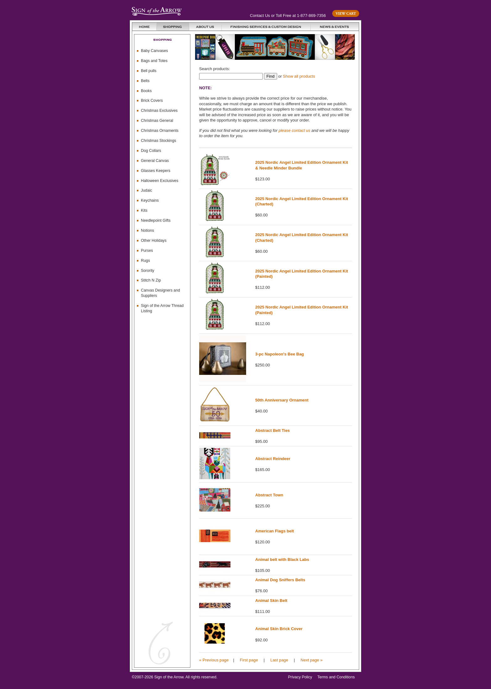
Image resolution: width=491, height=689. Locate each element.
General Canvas (155, 160)
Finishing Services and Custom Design (266, 27)
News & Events (335, 27)
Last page (279, 660)
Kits (144, 210)
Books (146, 91)
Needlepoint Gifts (156, 220)
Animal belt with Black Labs (282, 559)
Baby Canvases (154, 51)
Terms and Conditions (336, 677)
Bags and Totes (154, 61)
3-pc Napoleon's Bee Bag (279, 354)
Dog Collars (151, 150)
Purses (147, 250)
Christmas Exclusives (159, 110)
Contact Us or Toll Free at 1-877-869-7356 (288, 15)
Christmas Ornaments (159, 130)
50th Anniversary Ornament (281, 400)
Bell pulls (148, 71)
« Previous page (214, 660)
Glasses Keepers (155, 170)
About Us (205, 27)
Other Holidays (154, 240)
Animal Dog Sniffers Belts (280, 580)
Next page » (312, 660)
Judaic (146, 190)
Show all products (299, 76)
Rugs (145, 260)
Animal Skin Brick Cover (278, 628)
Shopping (173, 27)
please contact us (294, 130)
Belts (145, 81)
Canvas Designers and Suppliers (160, 293)
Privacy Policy (300, 677)
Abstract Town (269, 495)
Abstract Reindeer (272, 458)
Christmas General (157, 120)
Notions (147, 230)
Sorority (147, 270)
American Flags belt (274, 531)
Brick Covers (152, 100)
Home (144, 27)
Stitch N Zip (151, 280)
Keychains (150, 200)
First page (249, 660)
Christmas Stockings (158, 140)
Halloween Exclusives (159, 181)
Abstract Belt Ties (272, 430)
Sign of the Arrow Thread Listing (162, 308)
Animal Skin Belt (271, 600)
